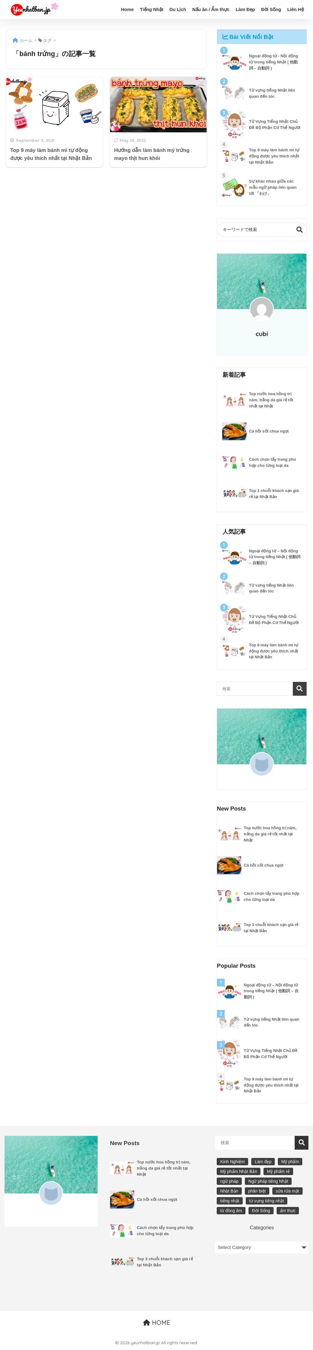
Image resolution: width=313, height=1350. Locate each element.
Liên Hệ (295, 9)
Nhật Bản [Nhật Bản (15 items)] (229, 1191)
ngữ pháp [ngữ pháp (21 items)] (229, 1181)
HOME (156, 1323)
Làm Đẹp (245, 9)
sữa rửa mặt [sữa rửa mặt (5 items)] (287, 1191)
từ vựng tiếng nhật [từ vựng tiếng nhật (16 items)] (266, 1200)
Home (127, 9)
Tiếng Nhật (152, 9)
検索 (300, 229)
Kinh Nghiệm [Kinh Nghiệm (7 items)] (232, 1161)
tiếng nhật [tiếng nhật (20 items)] (229, 1200)
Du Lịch (177, 9)
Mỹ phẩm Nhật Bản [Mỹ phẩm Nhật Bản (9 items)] (238, 1171)
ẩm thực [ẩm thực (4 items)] (288, 1210)
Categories (262, 1227)
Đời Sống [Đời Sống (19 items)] (261, 1210)
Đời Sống (271, 9)
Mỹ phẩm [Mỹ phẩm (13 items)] (290, 1161)
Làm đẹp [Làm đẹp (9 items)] (263, 1161)
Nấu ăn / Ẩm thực (211, 9)
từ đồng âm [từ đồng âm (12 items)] (231, 1210)
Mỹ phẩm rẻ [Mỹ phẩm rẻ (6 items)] (278, 1171)
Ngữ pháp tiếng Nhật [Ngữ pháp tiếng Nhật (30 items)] (268, 1181)
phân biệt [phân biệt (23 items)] (257, 1191)
